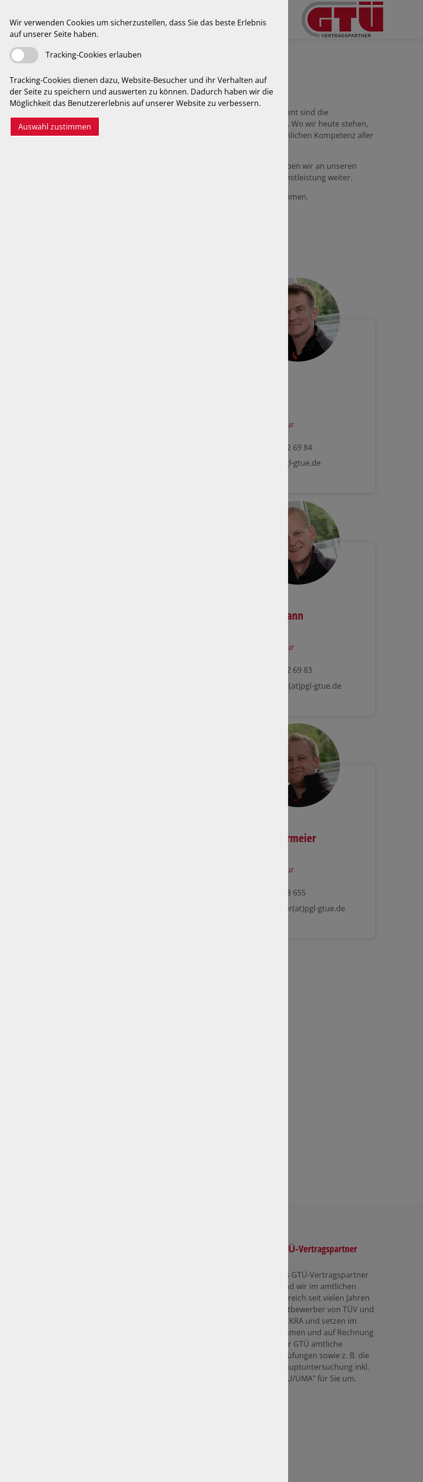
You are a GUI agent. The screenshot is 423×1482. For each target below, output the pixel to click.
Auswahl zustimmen (54, 126)
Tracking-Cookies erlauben (94, 54)
